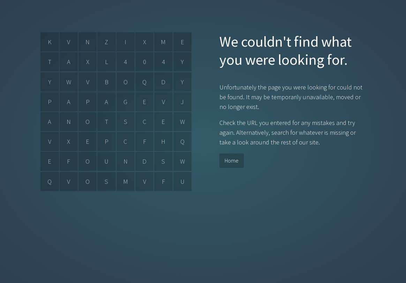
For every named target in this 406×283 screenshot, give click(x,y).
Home (232, 160)
